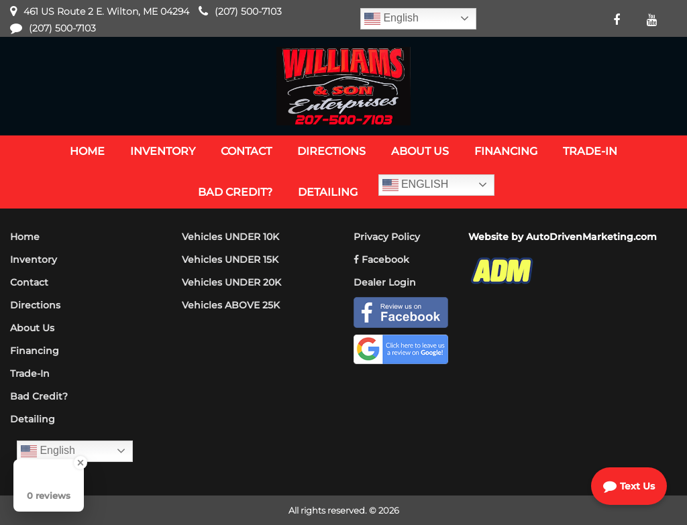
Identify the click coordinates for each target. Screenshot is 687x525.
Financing (34, 351)
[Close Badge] (80, 462)
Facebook (381, 259)
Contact (29, 282)
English (391, 19)
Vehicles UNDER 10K (230, 237)
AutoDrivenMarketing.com (591, 237)
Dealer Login (385, 282)
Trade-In (30, 373)
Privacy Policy (387, 237)
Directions (35, 305)
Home (25, 237)
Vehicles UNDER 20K (231, 282)
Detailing (32, 419)
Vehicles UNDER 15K (230, 259)
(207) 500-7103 (248, 11)
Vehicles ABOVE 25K (231, 305)
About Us (32, 328)
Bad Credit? (39, 396)
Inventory (33, 259)
